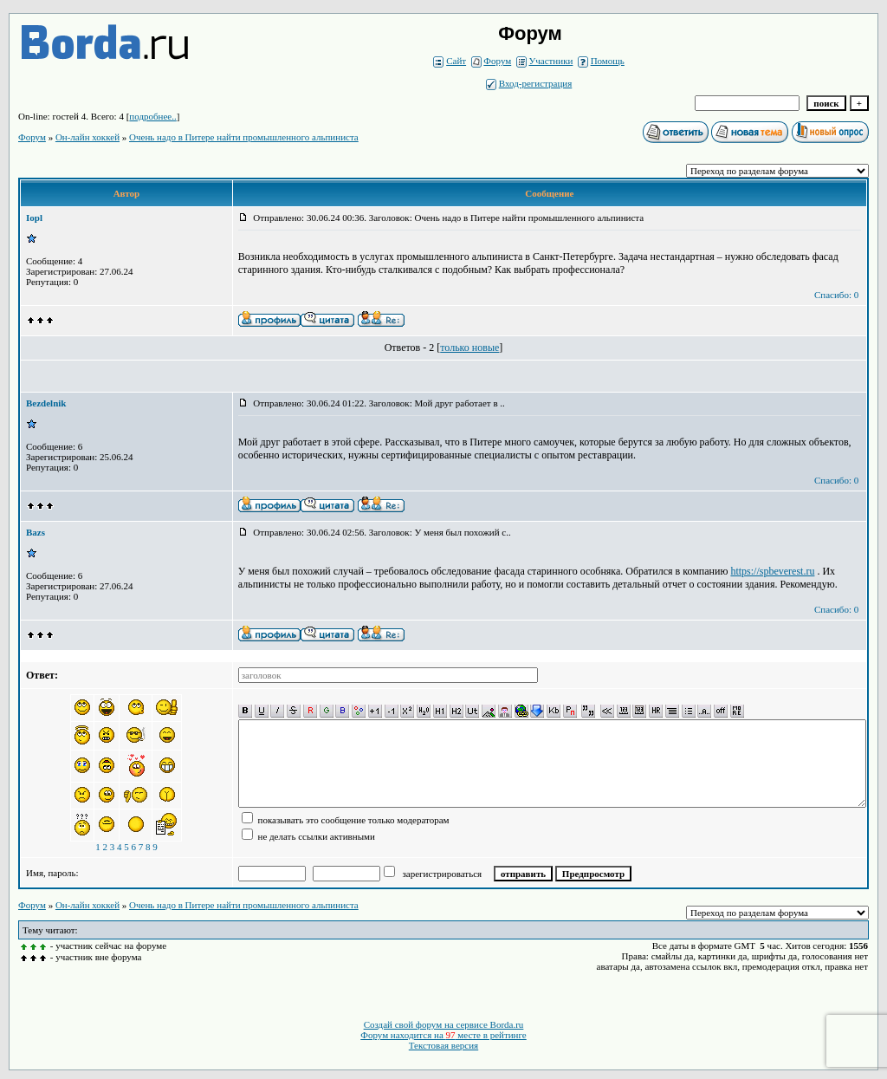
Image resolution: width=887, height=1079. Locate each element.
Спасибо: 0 (836, 294)
